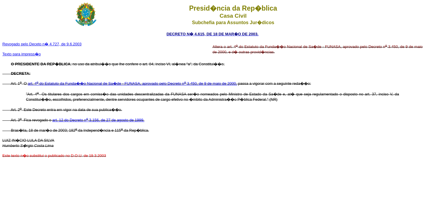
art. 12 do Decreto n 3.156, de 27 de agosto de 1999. (98, 120)
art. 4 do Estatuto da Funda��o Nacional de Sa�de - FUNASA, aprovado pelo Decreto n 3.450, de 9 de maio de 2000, (132, 83)
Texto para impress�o (21, 54)
